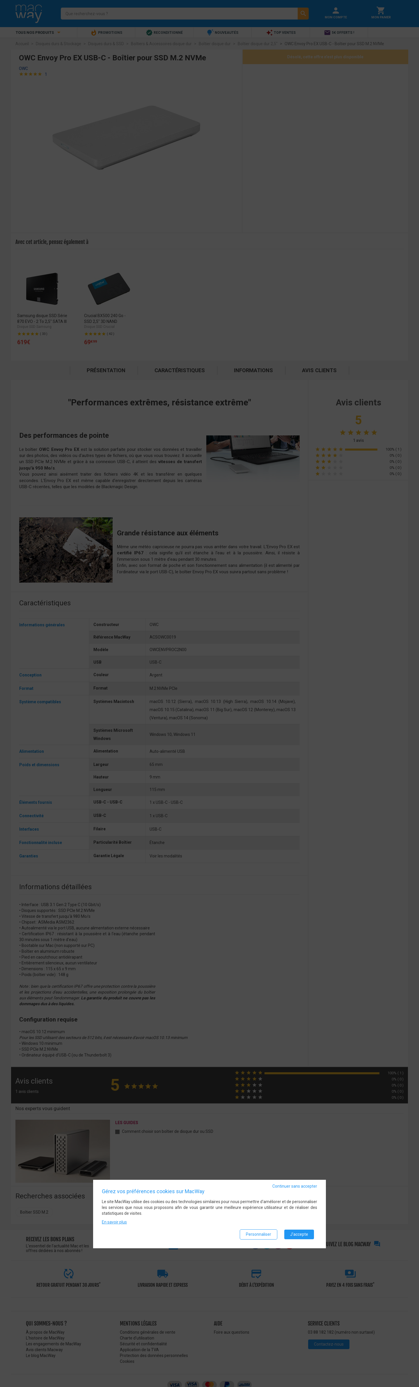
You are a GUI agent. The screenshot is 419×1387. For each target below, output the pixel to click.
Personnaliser (258, 1234)
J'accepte (299, 1234)
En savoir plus (114, 1222)
